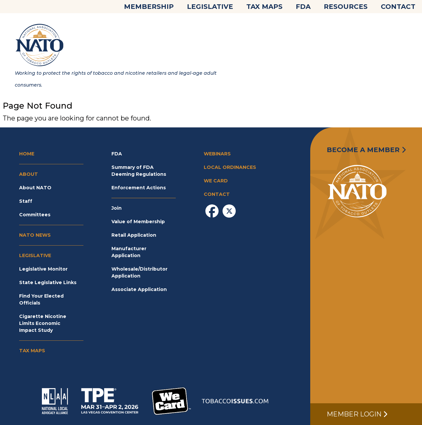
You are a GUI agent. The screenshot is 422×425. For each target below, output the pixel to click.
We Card (216, 181)
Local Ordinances (230, 167)
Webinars (217, 154)
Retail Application (133, 235)
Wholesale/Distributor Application (139, 272)
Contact (398, 7)
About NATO (35, 188)
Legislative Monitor (43, 269)
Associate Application (139, 289)
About (28, 174)
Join (116, 208)
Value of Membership (138, 222)
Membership (149, 7)
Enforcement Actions (138, 188)
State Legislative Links (47, 282)
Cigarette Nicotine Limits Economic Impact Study (42, 323)
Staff (25, 201)
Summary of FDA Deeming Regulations (138, 170)
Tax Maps (264, 7)
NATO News (35, 235)
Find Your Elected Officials (41, 299)
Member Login (357, 414)
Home (26, 154)
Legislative (210, 7)
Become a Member (366, 150)
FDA (303, 7)
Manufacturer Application (128, 252)
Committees (34, 215)
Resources (346, 7)
